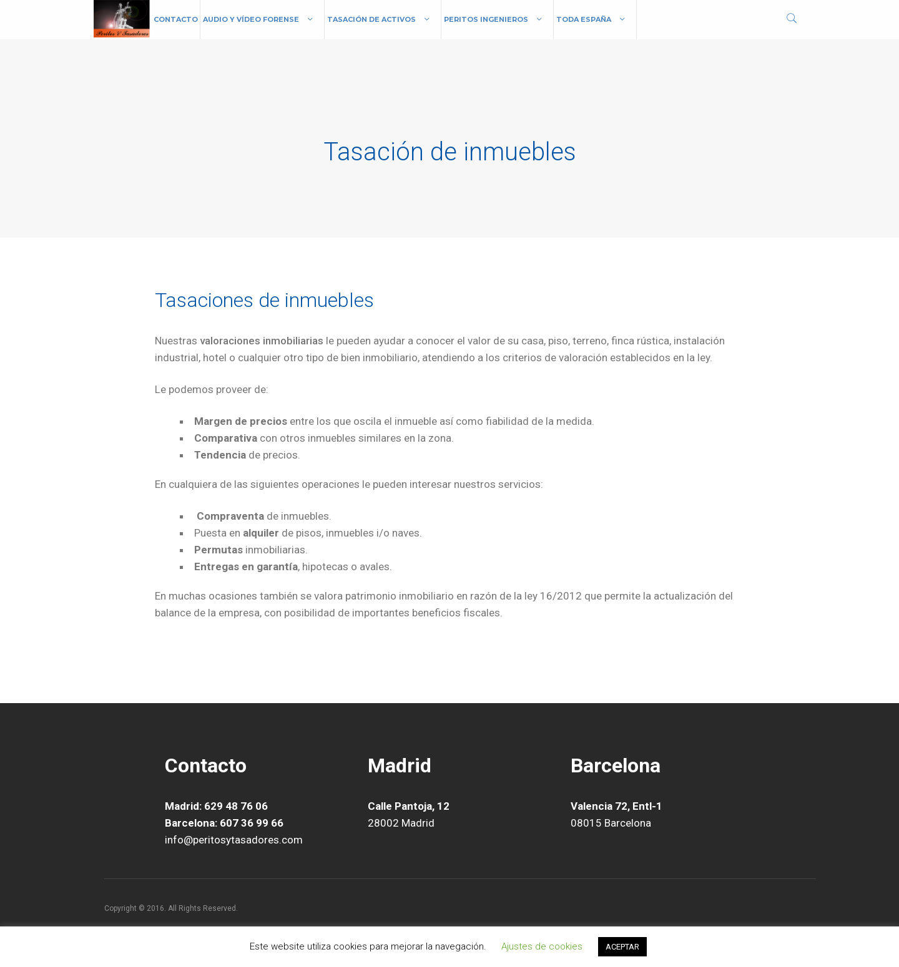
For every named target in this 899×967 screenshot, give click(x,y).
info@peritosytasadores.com (234, 839)
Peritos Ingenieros (486, 19)
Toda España (583, 19)
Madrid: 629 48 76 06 (216, 806)
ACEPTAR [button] (622, 946)
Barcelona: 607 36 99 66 (224, 823)
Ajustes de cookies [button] (541, 946)
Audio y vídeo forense (251, 19)
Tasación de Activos (371, 19)
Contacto (176, 19)
